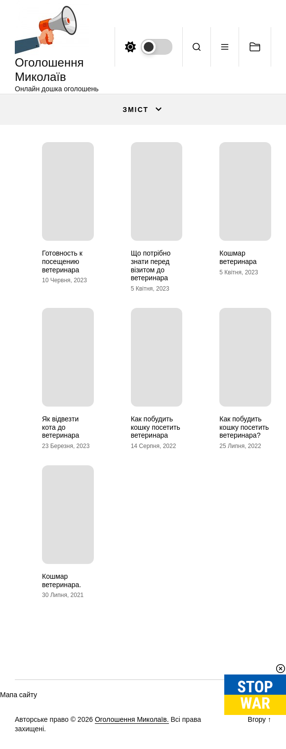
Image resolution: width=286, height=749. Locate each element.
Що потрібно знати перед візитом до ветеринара (151, 265)
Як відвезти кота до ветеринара (60, 427)
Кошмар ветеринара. (61, 580)
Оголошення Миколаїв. (132, 719)
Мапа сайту (18, 695)
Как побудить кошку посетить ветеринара (155, 427)
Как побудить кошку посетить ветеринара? (244, 427)
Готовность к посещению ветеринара (62, 261)
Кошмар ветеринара (237, 257)
